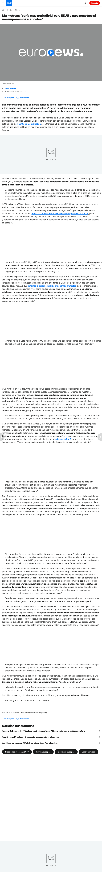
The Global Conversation (29, 124)
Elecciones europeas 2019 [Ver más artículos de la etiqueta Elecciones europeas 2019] (17, 752)
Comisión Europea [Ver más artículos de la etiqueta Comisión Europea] (66, 752)
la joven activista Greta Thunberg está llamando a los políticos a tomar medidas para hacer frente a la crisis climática (51, 557)
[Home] (3, 10)
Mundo (17, 10)
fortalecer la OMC (62, 439)
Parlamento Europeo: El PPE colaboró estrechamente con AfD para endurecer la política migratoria (43, 731)
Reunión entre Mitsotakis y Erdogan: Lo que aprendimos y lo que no (30, 737)
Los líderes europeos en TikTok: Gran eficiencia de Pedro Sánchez (30, 743)
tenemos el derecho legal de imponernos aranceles (52, 286)
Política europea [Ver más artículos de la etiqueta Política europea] (43, 752)
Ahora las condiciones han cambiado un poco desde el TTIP (59, 213)
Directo (94, 3)
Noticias (9, 10)
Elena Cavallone (10, 88)
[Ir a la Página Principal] (9, 3)
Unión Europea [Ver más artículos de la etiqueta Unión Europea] (88, 752)
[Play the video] (51, 52)
